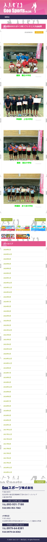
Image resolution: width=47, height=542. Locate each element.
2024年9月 (7, 297)
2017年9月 (7, 444)
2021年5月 (7, 339)
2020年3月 (7, 354)
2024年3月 (7, 306)
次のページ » (40, 219)
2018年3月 (7, 415)
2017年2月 (7, 463)
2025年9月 (7, 259)
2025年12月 (8, 254)
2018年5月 (7, 406)
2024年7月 (7, 302)
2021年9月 (7, 335)
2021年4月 (7, 344)
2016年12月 (8, 467)
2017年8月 (7, 448)
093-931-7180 (15, 504)
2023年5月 (7, 311)
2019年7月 (7, 373)
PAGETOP (40, 482)
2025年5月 (7, 268)
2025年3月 (7, 273)
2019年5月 (7, 377)
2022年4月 (7, 321)
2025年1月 (7, 278)
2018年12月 (8, 387)
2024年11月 (8, 287)
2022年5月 (7, 316)
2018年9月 (7, 392)
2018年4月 (7, 411)
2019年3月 (7, 382)
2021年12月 (8, 330)
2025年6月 (7, 264)
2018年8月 (7, 396)
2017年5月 (7, 453)
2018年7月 (7, 401)
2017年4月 (7, 458)
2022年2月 (7, 325)
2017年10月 (8, 439)
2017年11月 (8, 434)
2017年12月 (8, 430)
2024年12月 (8, 283)
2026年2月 (7, 249)
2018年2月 (7, 420)
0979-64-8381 (15, 528)
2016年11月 (8, 472)
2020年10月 (8, 349)
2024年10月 (8, 292)
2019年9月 (7, 368)
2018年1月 (7, 425)
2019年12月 (8, 358)
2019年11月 (8, 363)
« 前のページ (6, 219)
